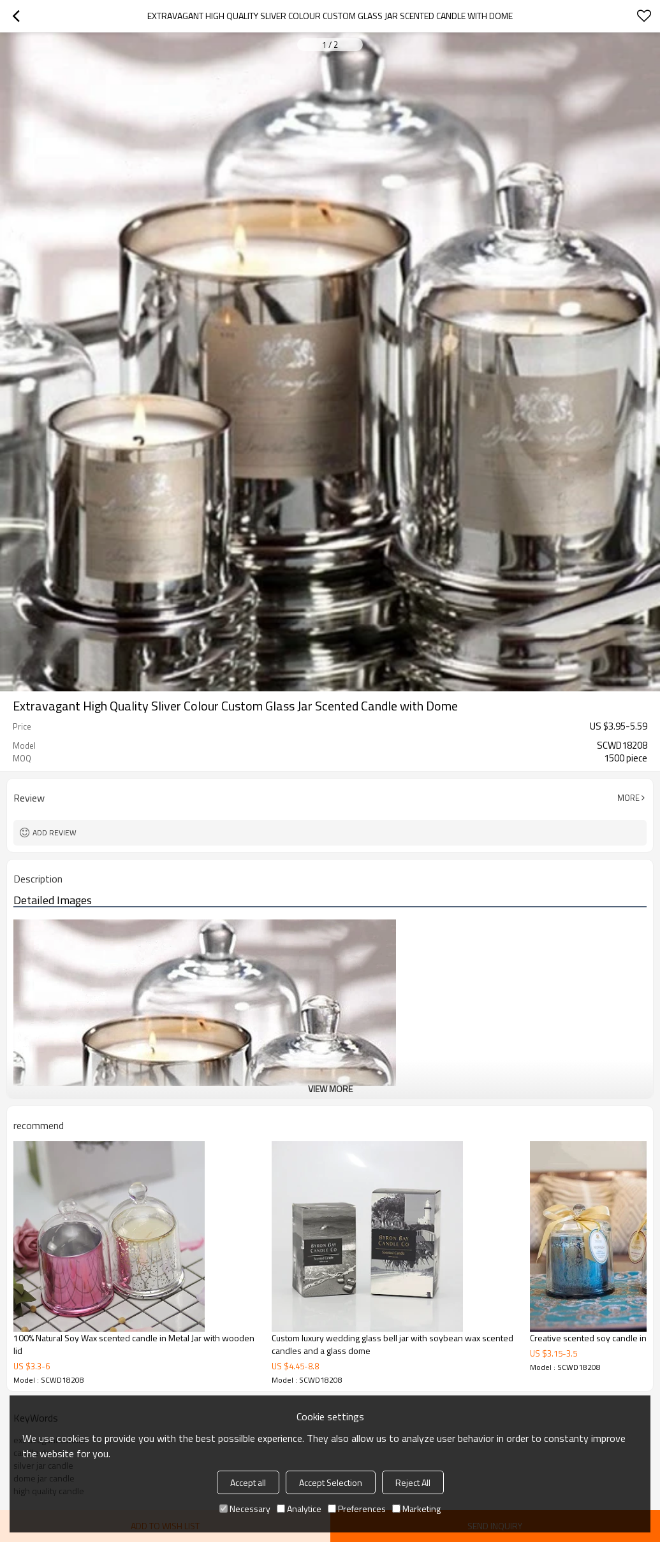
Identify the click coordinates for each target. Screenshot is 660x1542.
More (628, 797)
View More (330, 1088)
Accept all (248, 1482)
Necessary (244, 1508)
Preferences (357, 1508)
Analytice (299, 1508)
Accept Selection (330, 1482)
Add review (55, 832)
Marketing (416, 1508)
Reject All (412, 1482)
